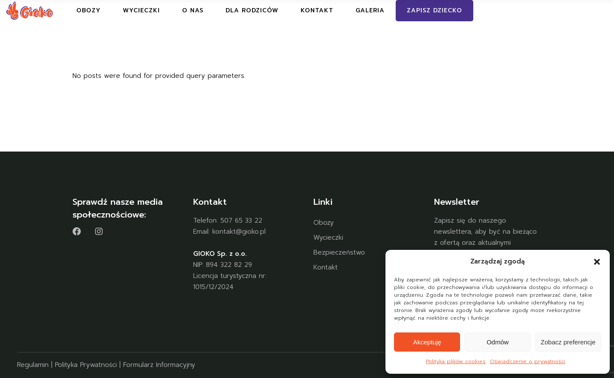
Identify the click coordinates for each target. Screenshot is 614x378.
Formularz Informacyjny (159, 364)
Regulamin (33, 364)
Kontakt (325, 267)
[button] (597, 262)
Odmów (498, 342)
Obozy (323, 222)
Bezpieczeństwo (339, 252)
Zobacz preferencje (568, 342)
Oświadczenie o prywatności (527, 361)
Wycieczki (328, 237)
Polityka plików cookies (456, 361)
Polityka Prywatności (86, 364)
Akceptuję (427, 342)
